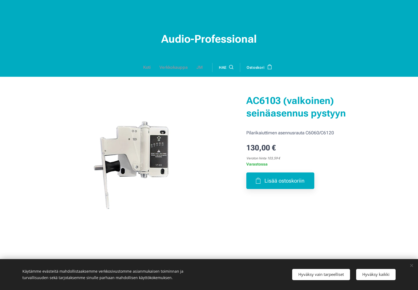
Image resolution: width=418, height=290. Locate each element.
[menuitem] (150, 67)
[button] (225, 67)
